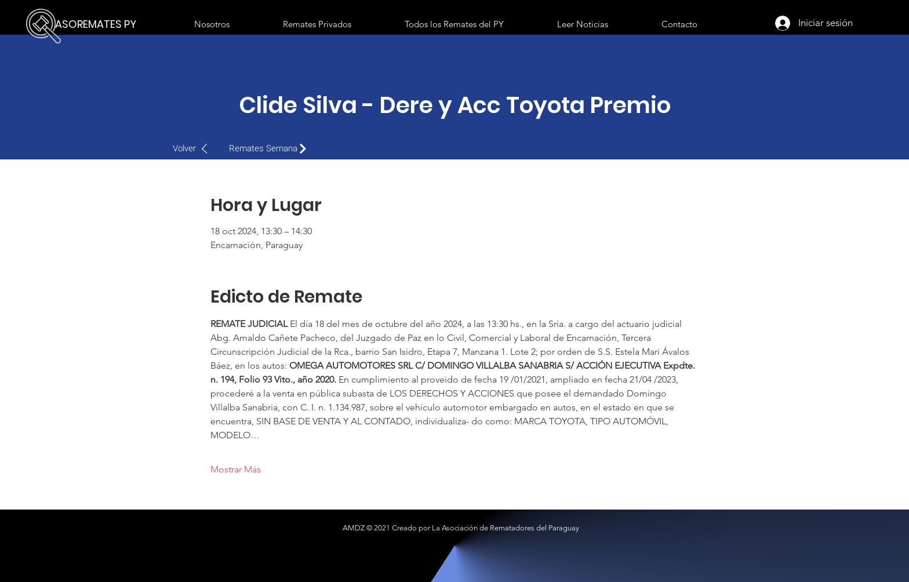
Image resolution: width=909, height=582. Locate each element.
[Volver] (196, 148)
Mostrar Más (235, 469)
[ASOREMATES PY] (98, 24)
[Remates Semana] (270, 148)
